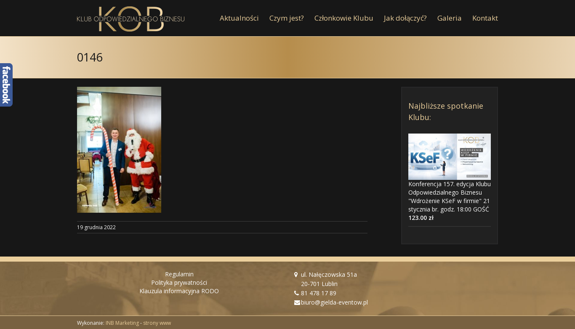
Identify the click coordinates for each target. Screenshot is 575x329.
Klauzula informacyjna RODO (179, 291)
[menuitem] (244, 18)
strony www (157, 322)
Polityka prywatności (179, 282)
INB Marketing (122, 322)
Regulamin (179, 274)
